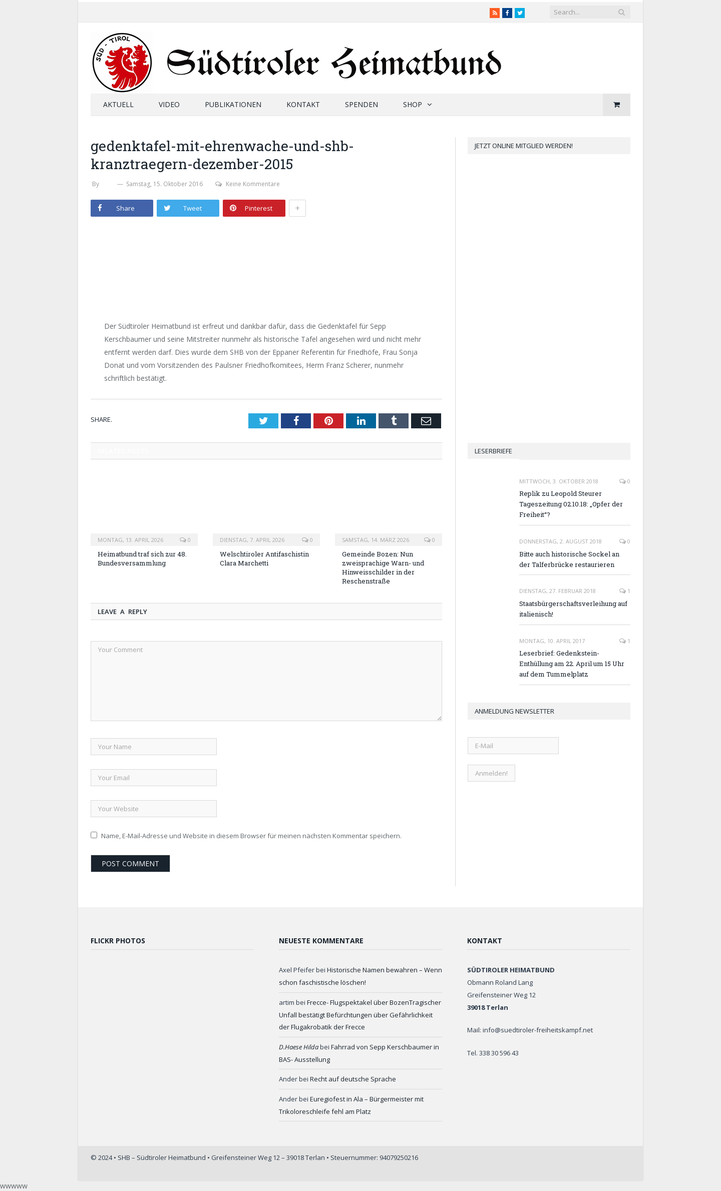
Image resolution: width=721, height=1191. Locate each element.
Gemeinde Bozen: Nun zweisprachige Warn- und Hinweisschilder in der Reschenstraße (383, 567)
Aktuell (118, 104)
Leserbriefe (493, 450)
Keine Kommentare (247, 184)
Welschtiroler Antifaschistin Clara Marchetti (264, 558)
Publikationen (233, 104)
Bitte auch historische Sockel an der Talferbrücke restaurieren (569, 559)
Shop (412, 104)
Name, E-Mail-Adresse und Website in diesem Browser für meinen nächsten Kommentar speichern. (251, 835)
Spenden (361, 104)
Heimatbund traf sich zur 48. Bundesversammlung (142, 558)
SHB (108, 184)
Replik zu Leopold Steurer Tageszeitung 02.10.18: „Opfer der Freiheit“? (571, 504)
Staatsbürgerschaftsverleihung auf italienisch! (573, 609)
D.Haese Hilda (298, 1046)
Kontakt (303, 104)
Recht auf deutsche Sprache (353, 1078)
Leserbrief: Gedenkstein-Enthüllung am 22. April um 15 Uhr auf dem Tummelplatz (571, 664)
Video (169, 104)
